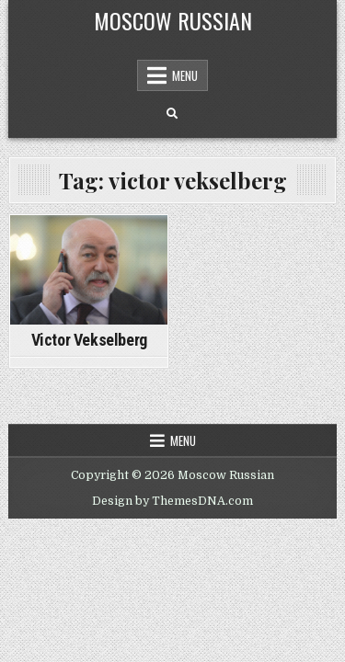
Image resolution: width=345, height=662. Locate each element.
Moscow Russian (173, 20)
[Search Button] (172, 114)
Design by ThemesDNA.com (172, 501)
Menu (185, 75)
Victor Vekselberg (89, 339)
